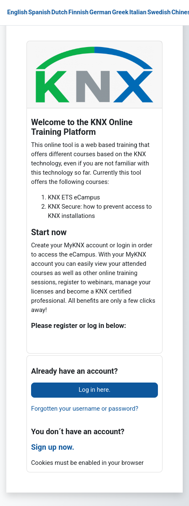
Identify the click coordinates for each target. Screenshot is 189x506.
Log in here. (94, 389)
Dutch (59, 12)
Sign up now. (52, 447)
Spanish (39, 12)
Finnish (78, 12)
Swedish (159, 12)
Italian (138, 12)
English (17, 12)
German (100, 12)
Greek (120, 12)
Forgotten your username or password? (84, 408)
